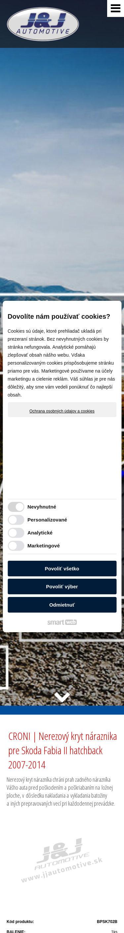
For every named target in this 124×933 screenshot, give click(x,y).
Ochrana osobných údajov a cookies (62, 411)
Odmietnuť (62, 605)
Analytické (40, 532)
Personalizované (47, 520)
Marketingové (43, 545)
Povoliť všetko (62, 568)
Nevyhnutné (41, 507)
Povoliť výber (62, 586)
